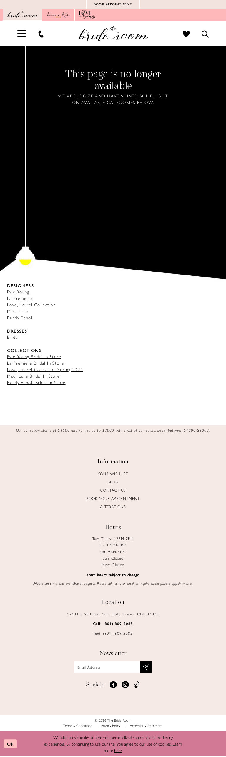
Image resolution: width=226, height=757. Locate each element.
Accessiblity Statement (146, 726)
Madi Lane (17, 311)
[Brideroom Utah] (113, 33)
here (118, 751)
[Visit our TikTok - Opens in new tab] (137, 685)
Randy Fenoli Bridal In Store (36, 382)
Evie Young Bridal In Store (34, 356)
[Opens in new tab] (58, 15)
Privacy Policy (111, 726)
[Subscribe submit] (146, 667)
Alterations (113, 507)
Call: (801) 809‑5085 (113, 624)
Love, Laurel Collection (31, 305)
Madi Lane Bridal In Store (33, 376)
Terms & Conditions (77, 726)
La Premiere (19, 298)
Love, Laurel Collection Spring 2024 (45, 369)
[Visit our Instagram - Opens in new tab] (125, 685)
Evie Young (18, 292)
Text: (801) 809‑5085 (113, 633)
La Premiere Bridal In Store (35, 363)
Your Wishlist (113, 474)
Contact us (113, 490)
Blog (113, 482)
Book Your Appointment (113, 498)
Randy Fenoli (20, 318)
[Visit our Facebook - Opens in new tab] (113, 685)
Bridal (13, 337)
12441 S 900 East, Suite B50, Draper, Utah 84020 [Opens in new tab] (113, 614)
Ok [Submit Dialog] (10, 744)
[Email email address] (113, 667)
